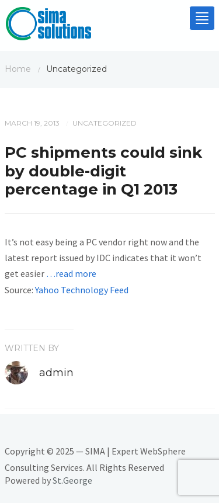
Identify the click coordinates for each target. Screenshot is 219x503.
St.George (72, 480)
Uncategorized (104, 123)
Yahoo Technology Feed (81, 290)
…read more (71, 273)
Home (18, 69)
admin (56, 372)
